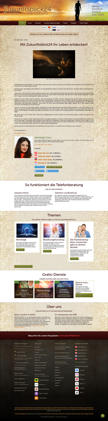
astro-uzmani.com (83, 359)
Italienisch (57, 372)
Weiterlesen (20, 249)
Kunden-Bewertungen (52, 23)
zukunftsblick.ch (82, 347)
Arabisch (57, 367)
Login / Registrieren (19, 378)
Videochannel (42, 398)
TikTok (81, 392)
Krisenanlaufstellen (44, 389)
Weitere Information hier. (54, 410)
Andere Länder (40, 166)
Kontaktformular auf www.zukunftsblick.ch (20, 368)
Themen (38, 23)
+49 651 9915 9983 (21, 355)
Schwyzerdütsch (59, 377)
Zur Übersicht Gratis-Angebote (82, 295)
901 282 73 (42, 163)
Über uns (37, 360)
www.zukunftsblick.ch (69, 336)
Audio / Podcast (43, 393)
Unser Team (84, 23)
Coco (30, 23)
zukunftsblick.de (82, 350)
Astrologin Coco (39, 349)
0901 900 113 (43, 153)
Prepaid (73, 23)
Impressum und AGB (40, 365)
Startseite (37, 347)
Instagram (82, 374)
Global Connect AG (33, 413)
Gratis (65, 23)
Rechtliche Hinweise (20, 133)
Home (22, 23)
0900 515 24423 (44, 156)
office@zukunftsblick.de (22, 362)
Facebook (82, 370)
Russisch (57, 375)
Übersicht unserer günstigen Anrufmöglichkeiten (62, 348)
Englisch (57, 370)
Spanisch (57, 383)
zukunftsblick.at (82, 353)
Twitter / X (82, 383)
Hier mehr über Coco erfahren (43, 144)
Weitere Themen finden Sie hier (23, 266)
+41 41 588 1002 (21, 352)
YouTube (82, 388)
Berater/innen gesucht (20, 388)
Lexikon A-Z (42, 384)
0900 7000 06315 (45, 160)
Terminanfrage (39, 175)
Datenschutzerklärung (40, 362)
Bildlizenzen (38, 370)
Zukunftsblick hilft (44, 380)
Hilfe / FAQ (38, 357)
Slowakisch (58, 380)
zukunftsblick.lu (82, 356)
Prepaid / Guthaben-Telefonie (54, 167)
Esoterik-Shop (82, 362)
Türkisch (57, 385)
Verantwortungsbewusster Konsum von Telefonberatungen (63, 357)
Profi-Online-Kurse (19, 390)
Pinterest (82, 379)
